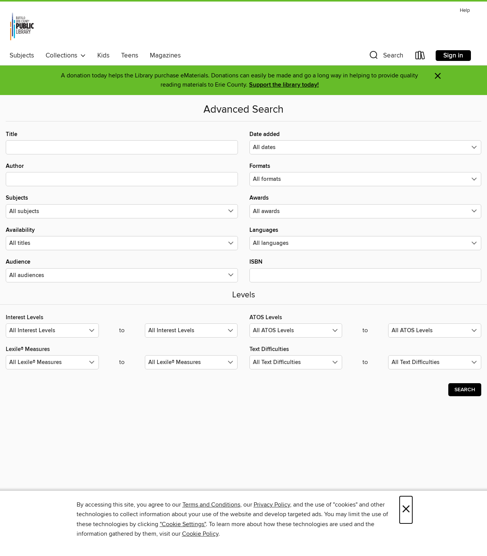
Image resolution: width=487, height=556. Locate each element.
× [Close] (406, 510)
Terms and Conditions (211, 504)
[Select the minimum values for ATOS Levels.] (296, 330)
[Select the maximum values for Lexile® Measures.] (191, 362)
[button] (385, 56)
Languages (365, 238)
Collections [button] (66, 55)
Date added (365, 142)
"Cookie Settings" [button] (183, 524)
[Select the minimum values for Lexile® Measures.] (52, 362)
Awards (365, 206)
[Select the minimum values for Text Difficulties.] (296, 362)
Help (465, 10)
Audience (122, 270)
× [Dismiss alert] (438, 76)
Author (122, 174)
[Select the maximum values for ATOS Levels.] (434, 330)
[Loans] (420, 56)
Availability (122, 238)
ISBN (365, 270)
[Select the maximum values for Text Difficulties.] (434, 362)
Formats (365, 174)
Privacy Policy (272, 504)
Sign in (453, 55)
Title (122, 142)
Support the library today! (284, 85)
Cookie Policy (200, 534)
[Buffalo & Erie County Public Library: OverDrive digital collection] (22, 26)
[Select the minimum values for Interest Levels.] (52, 330)
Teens (129, 55)
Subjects (22, 55)
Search (464, 389)
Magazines (165, 55)
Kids (103, 55)
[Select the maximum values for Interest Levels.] (191, 330)
